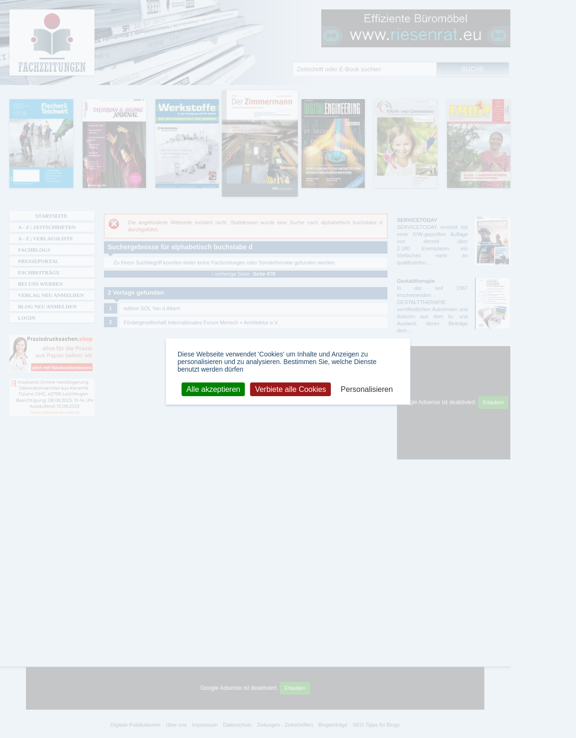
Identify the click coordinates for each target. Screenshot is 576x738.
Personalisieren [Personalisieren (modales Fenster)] (367, 389)
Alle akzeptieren (214, 389)
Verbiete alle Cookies (290, 389)
